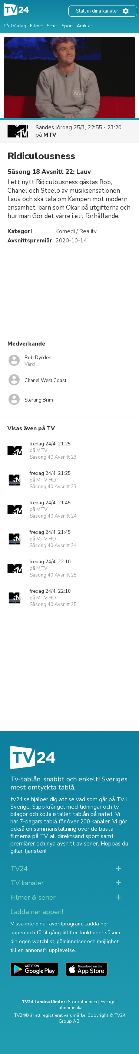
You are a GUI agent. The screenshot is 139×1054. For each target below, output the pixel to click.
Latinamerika (69, 1008)
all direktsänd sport (74, 836)
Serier (52, 26)
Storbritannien (82, 1002)
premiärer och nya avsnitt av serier (54, 843)
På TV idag (15, 26)
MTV (49, 135)
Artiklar (84, 26)
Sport (67, 26)
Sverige (107, 1002)
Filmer (36, 26)
